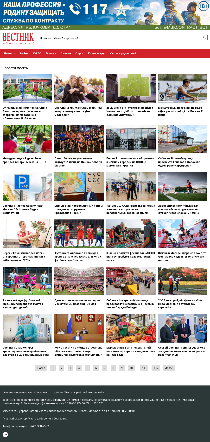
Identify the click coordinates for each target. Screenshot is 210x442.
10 (131, 368)
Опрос (79, 53)
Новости (10, 53)
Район (24, 53)
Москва (51, 53)
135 (144, 368)
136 (155, 368)
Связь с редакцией (123, 53)
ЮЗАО (37, 53)
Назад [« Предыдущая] (41, 368)
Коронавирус (97, 53)
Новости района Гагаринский (59, 38)
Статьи (66, 53)
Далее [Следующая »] (169, 368)
